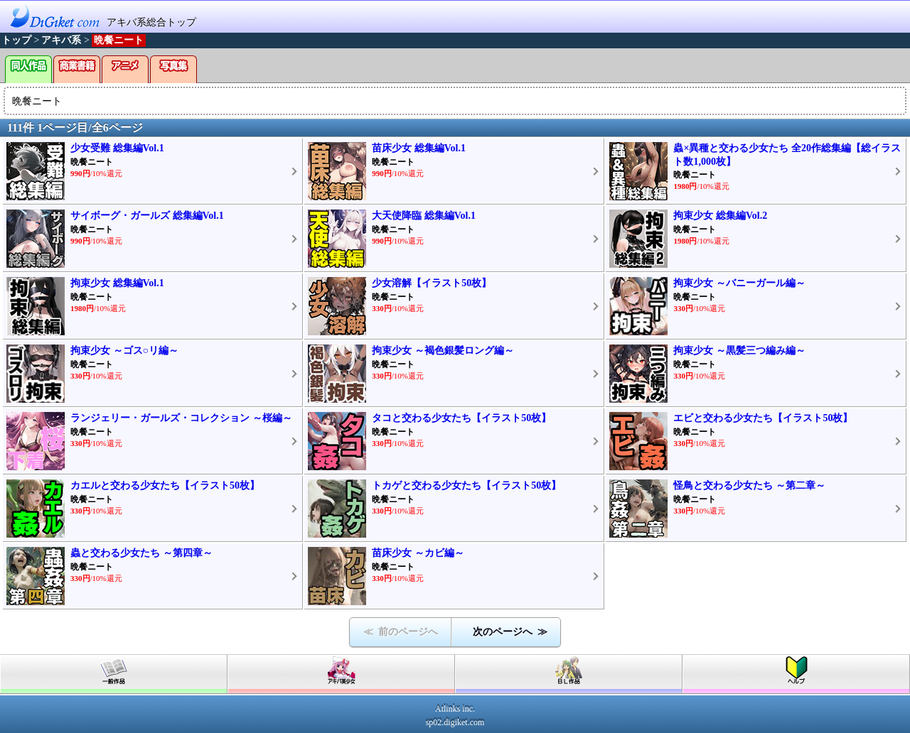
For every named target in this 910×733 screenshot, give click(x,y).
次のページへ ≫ (510, 631)
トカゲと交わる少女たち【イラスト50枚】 (466, 485)
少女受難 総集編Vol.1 (117, 148)
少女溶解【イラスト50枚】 (431, 283)
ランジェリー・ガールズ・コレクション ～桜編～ (181, 418)
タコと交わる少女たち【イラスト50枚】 (461, 418)
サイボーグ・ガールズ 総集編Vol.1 (147, 215)
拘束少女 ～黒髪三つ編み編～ (739, 350)
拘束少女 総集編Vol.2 (720, 215)
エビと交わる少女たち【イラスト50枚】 (762, 418)
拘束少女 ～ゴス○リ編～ (124, 350)
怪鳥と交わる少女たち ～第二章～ (749, 485)
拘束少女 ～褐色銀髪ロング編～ (443, 350)
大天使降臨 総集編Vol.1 (424, 215)
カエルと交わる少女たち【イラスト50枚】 (164, 485)
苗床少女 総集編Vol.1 (419, 148)
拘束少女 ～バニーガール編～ (739, 283)
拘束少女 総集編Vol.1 (117, 283)
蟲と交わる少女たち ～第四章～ (141, 553)
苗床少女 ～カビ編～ (418, 553)
